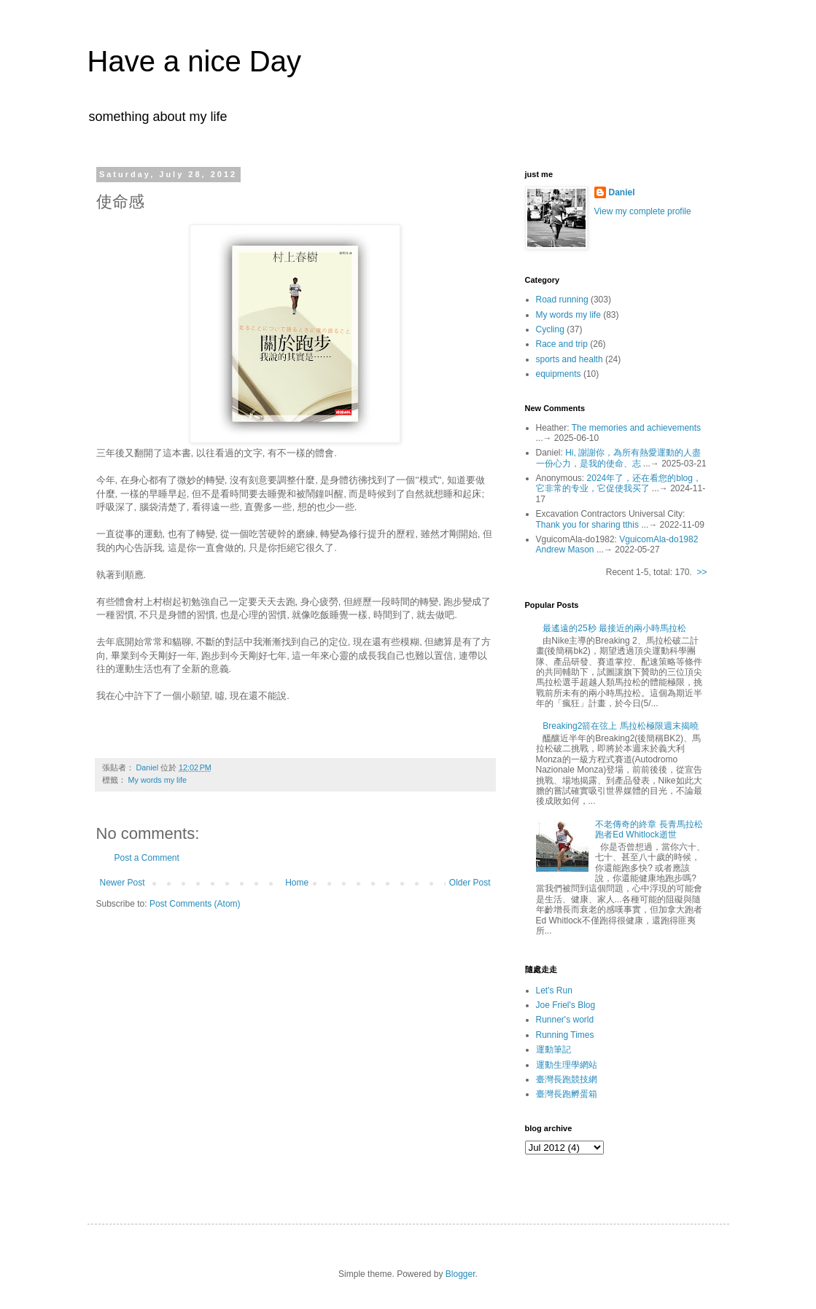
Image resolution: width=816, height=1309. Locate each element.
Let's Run (554, 990)
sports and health (569, 359)
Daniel (622, 192)
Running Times (565, 1035)
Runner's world (565, 1020)
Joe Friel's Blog (566, 1005)
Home (296, 883)
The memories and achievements (636, 428)
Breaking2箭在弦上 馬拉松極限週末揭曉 (620, 726)
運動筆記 (553, 1049)
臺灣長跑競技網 (566, 1079)
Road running (562, 299)
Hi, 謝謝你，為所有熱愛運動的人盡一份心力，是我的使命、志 (619, 458)
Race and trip (562, 344)
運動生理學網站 (566, 1065)
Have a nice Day (194, 61)
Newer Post (122, 883)
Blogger (460, 1274)
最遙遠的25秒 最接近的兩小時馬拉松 (614, 628)
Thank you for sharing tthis (587, 525)
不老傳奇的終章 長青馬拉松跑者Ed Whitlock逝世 (648, 829)
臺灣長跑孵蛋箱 (566, 1094)
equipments (558, 374)
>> (701, 572)
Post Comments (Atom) (195, 904)
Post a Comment (146, 858)
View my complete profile (642, 211)
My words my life (157, 779)
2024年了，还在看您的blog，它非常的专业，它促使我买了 (619, 483)
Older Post (470, 883)
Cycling (550, 329)
